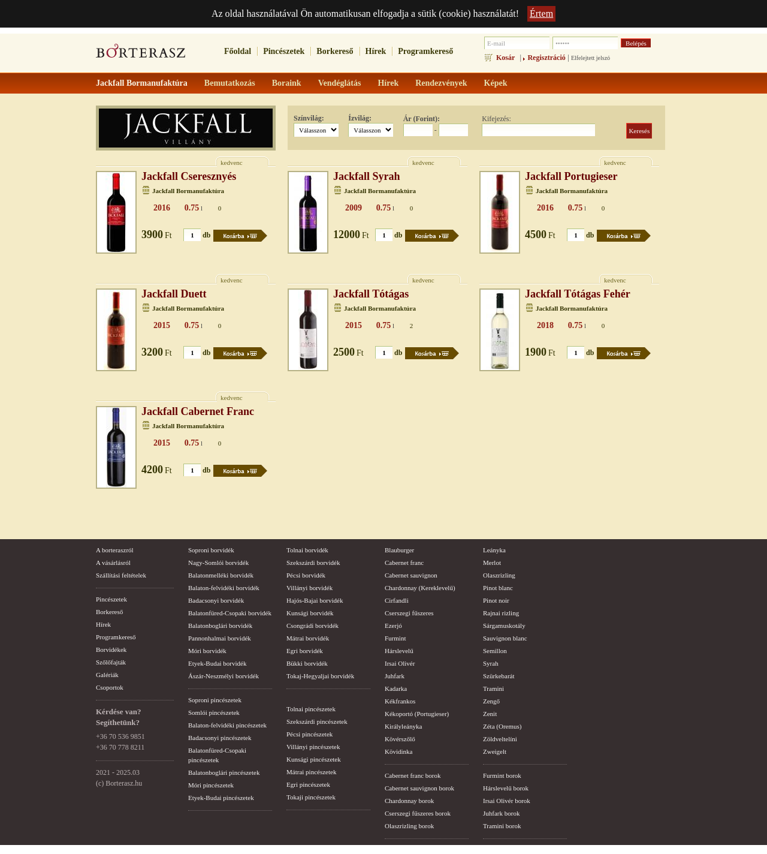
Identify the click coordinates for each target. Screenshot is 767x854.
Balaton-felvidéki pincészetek (227, 725)
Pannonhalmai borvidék (219, 638)
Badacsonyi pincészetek (219, 737)
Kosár (505, 57)
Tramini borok (502, 825)
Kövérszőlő (400, 738)
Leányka (494, 550)
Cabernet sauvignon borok (419, 788)
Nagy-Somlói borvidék (218, 562)
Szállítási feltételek (121, 575)
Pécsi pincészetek (309, 734)
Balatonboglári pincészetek (223, 772)
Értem (541, 13)
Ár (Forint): (421, 119)
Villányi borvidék (309, 587)
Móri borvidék (207, 650)
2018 (545, 325)
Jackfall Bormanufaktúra (188, 190)
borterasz (141, 55)
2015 (161, 325)
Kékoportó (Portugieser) (417, 713)
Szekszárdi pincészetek (317, 721)
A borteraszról (115, 550)
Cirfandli (397, 600)
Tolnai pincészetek (311, 708)
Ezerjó (393, 625)
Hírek (376, 51)
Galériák (107, 674)
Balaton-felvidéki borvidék (223, 587)
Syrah (491, 663)
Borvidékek (111, 649)
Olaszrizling (499, 575)
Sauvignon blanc (505, 638)
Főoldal (237, 51)
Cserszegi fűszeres (409, 613)
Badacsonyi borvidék (216, 600)
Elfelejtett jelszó (590, 58)
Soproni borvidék (211, 550)
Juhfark (394, 675)
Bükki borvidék (307, 663)
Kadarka (396, 688)
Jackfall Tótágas (371, 294)
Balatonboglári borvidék (220, 625)
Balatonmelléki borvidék (220, 575)
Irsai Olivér (400, 663)
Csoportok (109, 687)
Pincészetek (283, 51)
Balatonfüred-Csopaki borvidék (229, 613)
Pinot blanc (498, 587)
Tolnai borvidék (307, 550)
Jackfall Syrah (366, 176)
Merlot (492, 562)
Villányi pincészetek (313, 746)
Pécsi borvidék (305, 575)
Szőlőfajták (111, 662)
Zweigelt (494, 751)
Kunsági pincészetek (313, 759)
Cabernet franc (404, 562)
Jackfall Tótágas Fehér (577, 294)
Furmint (395, 638)
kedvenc (232, 162)
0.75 (192, 207)
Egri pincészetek (308, 784)
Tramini (493, 688)
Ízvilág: (360, 118)
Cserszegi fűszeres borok (418, 813)
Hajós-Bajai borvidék (314, 600)
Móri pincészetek (211, 785)
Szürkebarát (499, 675)
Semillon (495, 650)
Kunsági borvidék (310, 613)
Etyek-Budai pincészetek (221, 797)
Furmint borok (502, 775)
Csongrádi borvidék (312, 625)
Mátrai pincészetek (311, 771)
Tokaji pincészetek (311, 797)
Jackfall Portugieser (571, 176)
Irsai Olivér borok (506, 800)
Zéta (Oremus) (502, 726)
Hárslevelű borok (506, 788)
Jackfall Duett (173, 294)
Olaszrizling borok (409, 825)
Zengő (491, 701)
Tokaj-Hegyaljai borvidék (320, 675)
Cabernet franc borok (412, 775)
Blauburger (399, 550)
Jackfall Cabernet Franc (197, 411)
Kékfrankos (400, 701)
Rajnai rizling (501, 613)
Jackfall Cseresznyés (188, 176)
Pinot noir (496, 600)
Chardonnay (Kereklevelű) (420, 587)
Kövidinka (398, 751)
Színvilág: (309, 118)
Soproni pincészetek (214, 699)
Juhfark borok (501, 813)
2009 (353, 207)
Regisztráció (546, 57)
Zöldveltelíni (500, 738)
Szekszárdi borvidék (313, 562)
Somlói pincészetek (214, 712)
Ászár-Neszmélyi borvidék (223, 675)
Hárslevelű (399, 650)
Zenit (490, 713)
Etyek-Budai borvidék (217, 663)
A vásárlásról (113, 562)
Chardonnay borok (409, 800)
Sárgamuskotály (504, 625)
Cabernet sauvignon (411, 575)
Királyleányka (403, 726)
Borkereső (334, 51)
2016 (161, 207)
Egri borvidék (304, 650)
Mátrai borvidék (307, 638)
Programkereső (425, 51)
